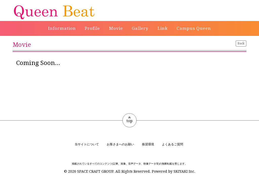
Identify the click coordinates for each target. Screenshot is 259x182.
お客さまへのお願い (120, 144)
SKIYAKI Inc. (184, 171)
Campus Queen (194, 28)
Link (163, 28)
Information (62, 28)
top (129, 119)
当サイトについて (87, 144)
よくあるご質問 (172, 144)
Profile (92, 28)
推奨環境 (148, 144)
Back (241, 43)
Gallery (140, 28)
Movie (116, 28)
